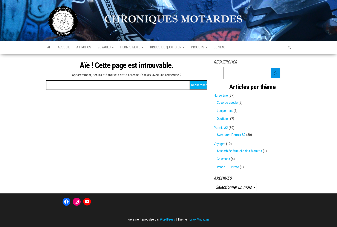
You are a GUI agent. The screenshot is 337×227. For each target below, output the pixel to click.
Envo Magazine (199, 219)
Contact (220, 47)
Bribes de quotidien (167, 47)
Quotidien (223, 119)
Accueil (64, 47)
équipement (225, 111)
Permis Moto (132, 47)
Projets (199, 47)
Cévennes (223, 159)
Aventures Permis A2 (231, 135)
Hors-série (221, 95)
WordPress (167, 219)
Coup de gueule (227, 102)
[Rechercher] (275, 73)
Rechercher (225, 62)
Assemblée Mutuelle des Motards (239, 151)
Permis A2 (221, 128)
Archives (223, 178)
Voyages (106, 47)
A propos (83, 47)
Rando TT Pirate (228, 167)
